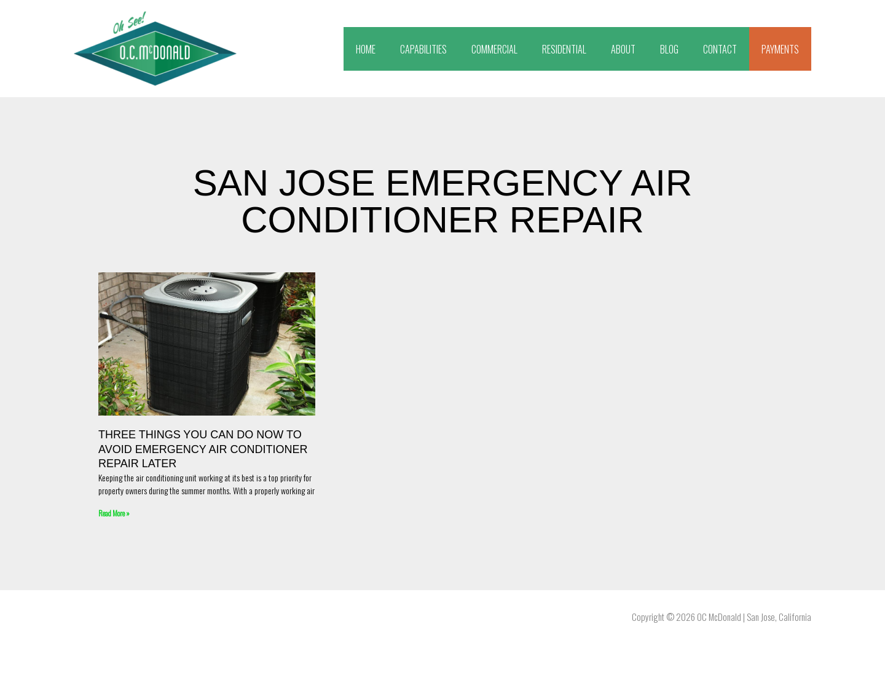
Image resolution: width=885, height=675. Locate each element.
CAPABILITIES (423, 49)
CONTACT (720, 49)
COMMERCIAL (494, 49)
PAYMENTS (780, 49)
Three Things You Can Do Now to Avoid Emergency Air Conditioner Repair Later (202, 449)
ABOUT (623, 49)
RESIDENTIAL (564, 49)
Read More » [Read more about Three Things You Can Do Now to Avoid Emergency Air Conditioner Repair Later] (114, 513)
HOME (366, 49)
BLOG (669, 49)
